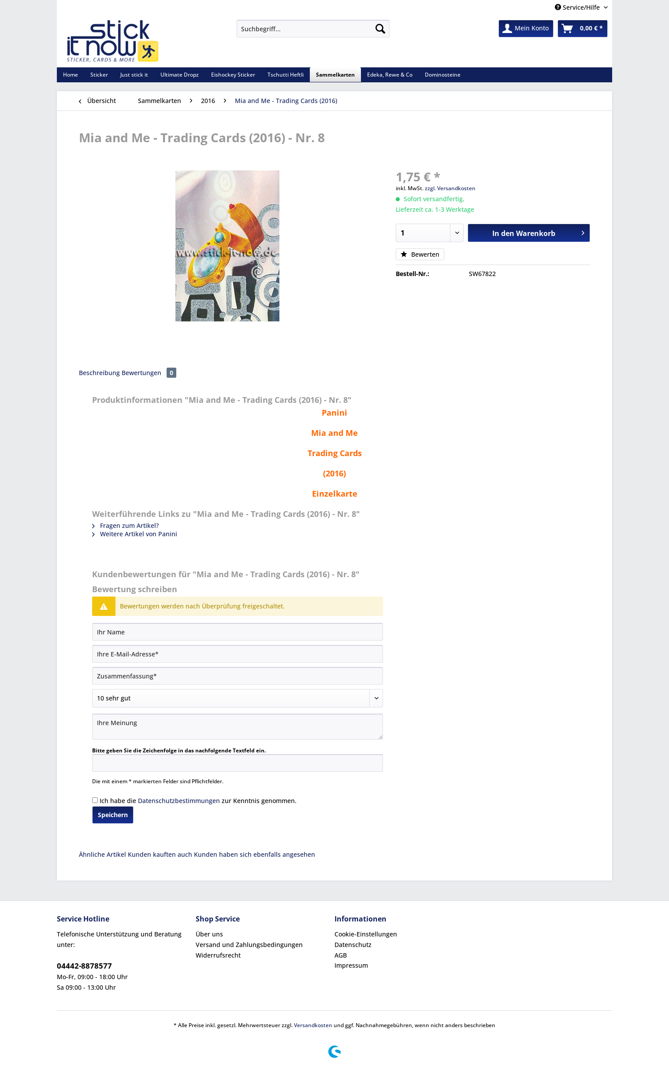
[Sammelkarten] (335, 74)
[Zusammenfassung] (237, 676)
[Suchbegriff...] (313, 28)
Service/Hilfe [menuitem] (578, 7)
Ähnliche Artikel (102, 854)
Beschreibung (99, 373)
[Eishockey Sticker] (233, 74)
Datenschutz (353, 944)
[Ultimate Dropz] (179, 74)
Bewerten (420, 254)
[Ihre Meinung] (237, 727)
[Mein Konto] (526, 28)
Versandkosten (313, 1025)
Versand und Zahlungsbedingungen (249, 944)
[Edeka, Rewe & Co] (390, 74)
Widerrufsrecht (218, 955)
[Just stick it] (134, 74)
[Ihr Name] (237, 632)
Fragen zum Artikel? (125, 525)
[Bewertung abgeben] (237, 698)
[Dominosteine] (443, 74)
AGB (340, 955)
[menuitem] (313, 33)
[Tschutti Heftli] (285, 74)
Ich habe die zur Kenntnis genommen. (198, 800)
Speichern (113, 815)
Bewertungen (149, 373)
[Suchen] (380, 28)
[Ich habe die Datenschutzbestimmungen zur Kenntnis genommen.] (95, 800)
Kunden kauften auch (160, 854)
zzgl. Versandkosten (450, 188)
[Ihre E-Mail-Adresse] (237, 654)
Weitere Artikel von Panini (134, 534)
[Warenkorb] (583, 28)
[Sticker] (99, 74)
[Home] (70, 74)
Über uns (209, 934)
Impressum (351, 965)
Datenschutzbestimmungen (179, 800)
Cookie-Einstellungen (365, 934)
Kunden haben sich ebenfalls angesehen (254, 854)
